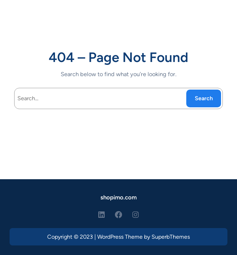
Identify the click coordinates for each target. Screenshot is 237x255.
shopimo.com (118, 197)
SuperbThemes (170, 236)
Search (204, 98)
